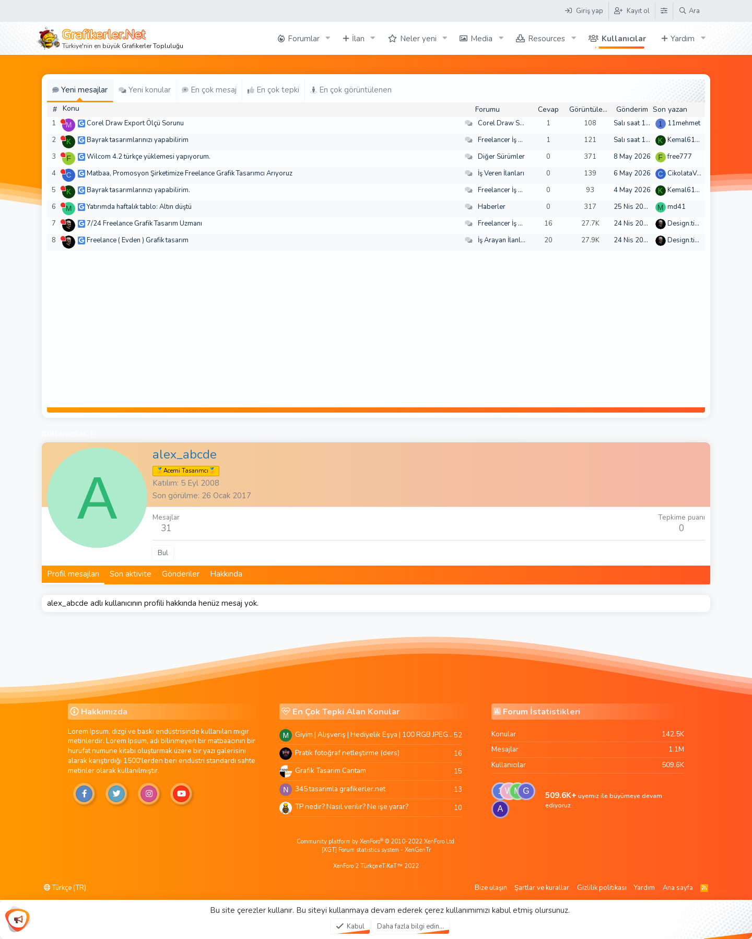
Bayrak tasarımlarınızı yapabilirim (138, 140)
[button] (328, 38)
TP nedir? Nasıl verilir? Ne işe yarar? (351, 807)
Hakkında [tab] (226, 574)
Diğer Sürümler (501, 156)
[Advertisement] (376, 329)
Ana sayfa (678, 888)
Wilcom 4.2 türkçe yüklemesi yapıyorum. (148, 156)
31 (166, 528)
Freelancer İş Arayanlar (513, 140)
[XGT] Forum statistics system (376, 850)
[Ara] (689, 11)
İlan (358, 38)
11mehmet (683, 123)
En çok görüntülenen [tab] (351, 90)
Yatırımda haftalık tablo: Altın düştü (139, 207)
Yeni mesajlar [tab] (80, 90)
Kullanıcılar (624, 38)
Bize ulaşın (491, 888)
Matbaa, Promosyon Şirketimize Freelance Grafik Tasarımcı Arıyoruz (189, 173)
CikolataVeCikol (691, 173)
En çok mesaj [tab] (209, 90)
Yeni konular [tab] (145, 90)
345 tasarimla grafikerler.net (340, 789)
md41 (676, 207)
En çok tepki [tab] (273, 90)
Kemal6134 (685, 140)
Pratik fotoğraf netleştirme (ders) (347, 753)
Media (481, 38)
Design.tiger (686, 223)
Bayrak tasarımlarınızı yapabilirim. (138, 190)
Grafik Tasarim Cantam (330, 771)
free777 (679, 156)
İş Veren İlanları (501, 173)
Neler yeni (418, 38)
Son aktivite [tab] (130, 574)
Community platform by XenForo (376, 842)
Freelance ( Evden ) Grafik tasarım (138, 240)
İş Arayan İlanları (503, 240)
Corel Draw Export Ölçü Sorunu (135, 123)
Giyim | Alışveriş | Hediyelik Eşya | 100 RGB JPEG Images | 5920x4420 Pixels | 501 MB (374, 735)
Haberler (492, 207)
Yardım (683, 38)
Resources (546, 38)
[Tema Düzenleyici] (664, 11)
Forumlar (304, 38)
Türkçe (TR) (65, 888)
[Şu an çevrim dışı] (63, 121)
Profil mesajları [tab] (73, 574)
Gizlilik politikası (602, 888)
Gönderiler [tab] (180, 574)
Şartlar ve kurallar (541, 888)
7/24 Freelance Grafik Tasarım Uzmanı (144, 223)
